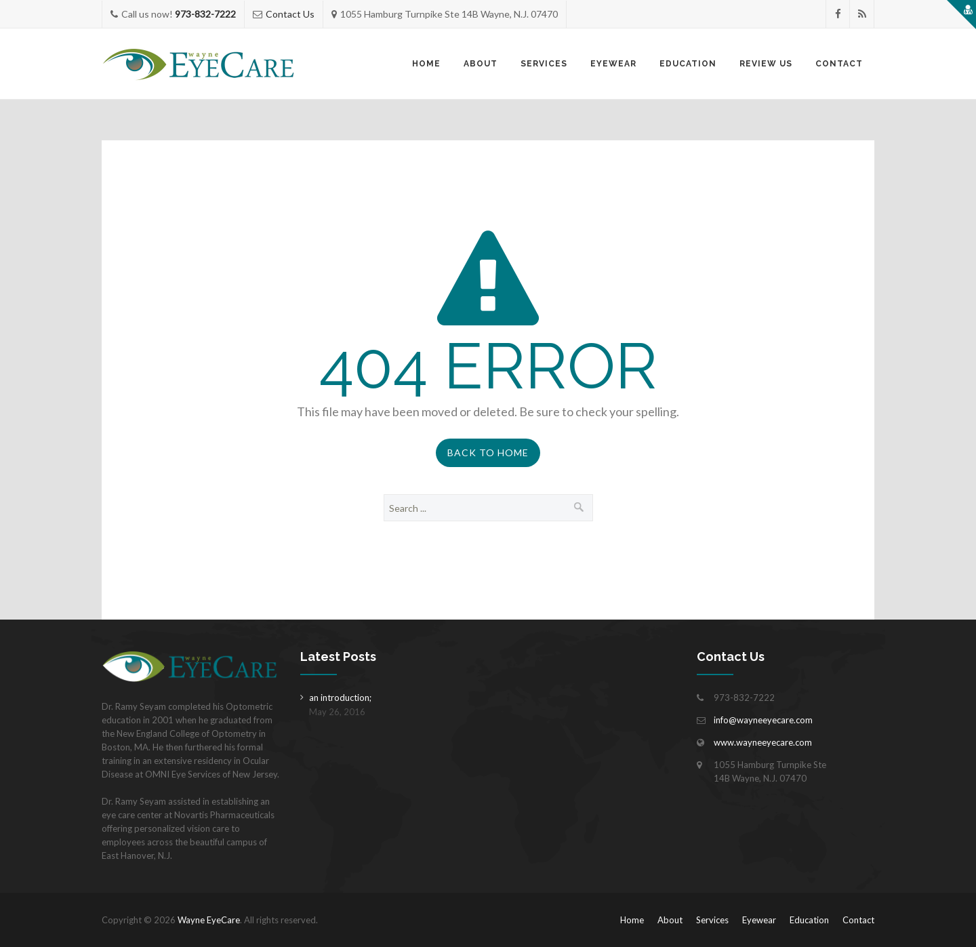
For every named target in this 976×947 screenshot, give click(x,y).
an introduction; (340, 697)
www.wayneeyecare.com (763, 742)
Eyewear (613, 63)
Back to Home (488, 452)
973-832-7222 (205, 14)
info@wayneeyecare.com (763, 719)
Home (426, 63)
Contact (839, 63)
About (480, 63)
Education (687, 63)
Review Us (765, 63)
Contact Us (290, 14)
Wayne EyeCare (209, 919)
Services (544, 63)
